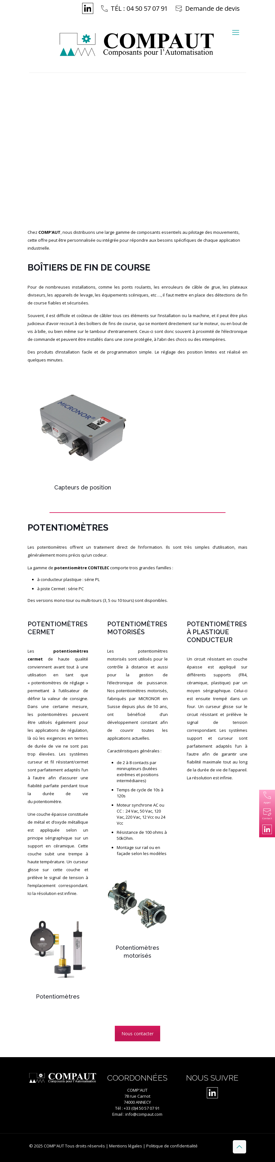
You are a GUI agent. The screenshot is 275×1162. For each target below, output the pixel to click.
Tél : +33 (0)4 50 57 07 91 (137, 1108)
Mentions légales (125, 1146)
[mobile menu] (235, 32)
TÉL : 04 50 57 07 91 (139, 8)
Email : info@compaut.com (137, 1114)
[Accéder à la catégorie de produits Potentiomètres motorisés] (137, 915)
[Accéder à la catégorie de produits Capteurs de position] (82, 434)
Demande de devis (212, 8)
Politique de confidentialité (172, 1146)
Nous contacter (137, 1034)
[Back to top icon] (239, 1146)
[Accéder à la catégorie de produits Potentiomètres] (57, 956)
